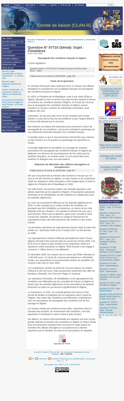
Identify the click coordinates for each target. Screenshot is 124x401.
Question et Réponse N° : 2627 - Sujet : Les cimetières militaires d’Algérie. (110, 240)
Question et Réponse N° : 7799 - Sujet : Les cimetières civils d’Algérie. (110, 215)
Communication (8, 55)
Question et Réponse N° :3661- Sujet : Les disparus (109, 231)
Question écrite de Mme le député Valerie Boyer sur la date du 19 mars (111, 296)
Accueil (31, 39)
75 (120, 315)
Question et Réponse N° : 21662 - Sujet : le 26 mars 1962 (110, 207)
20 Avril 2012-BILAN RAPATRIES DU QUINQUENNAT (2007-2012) (110, 92)
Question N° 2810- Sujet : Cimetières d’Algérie (110, 284)
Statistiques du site (81, 352)
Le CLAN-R (7, 52)
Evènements (7, 120)
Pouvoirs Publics (9, 45)
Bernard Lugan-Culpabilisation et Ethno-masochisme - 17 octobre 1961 (13, 74)
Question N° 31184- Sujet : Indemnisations (109, 264)
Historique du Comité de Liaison (111, 157)
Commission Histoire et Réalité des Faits (12, 63)
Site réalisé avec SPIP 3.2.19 (56, 364)
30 (107, 315)
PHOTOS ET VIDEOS (11, 127)
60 (116, 315)
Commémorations (9, 124)
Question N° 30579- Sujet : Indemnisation (108, 270)
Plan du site (66, 5)
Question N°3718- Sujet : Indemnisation (110, 289)
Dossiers (5, 49)
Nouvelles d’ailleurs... (11, 59)
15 (103, 315)
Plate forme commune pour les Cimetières (111, 146)
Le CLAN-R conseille (11, 110)
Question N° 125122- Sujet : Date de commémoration (108, 310)
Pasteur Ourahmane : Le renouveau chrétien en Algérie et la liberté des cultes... (12, 93)
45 (111, 315)
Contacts (17, 5)
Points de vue (8, 68)
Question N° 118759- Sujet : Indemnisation (108, 303)
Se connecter (66, 352)
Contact (42, 5)
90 (100, 317)
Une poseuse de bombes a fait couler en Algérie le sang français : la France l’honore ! (12, 103)
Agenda (53, 5)
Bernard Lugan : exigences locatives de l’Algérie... (11, 83)
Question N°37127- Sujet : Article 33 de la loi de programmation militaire (111, 257)
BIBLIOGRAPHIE (9, 131)
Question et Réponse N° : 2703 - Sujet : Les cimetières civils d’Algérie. (110, 223)
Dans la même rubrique (110, 201)
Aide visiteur (30, 5)
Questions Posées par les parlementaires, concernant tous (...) (61, 40)
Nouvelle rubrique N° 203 (12, 42)
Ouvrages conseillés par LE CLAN (110, 168)
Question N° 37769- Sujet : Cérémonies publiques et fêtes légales (110, 249)
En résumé (79, 5)
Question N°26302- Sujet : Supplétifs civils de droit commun (111, 277)
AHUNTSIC (75, 364)
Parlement (41, 39)
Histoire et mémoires (11, 114)
